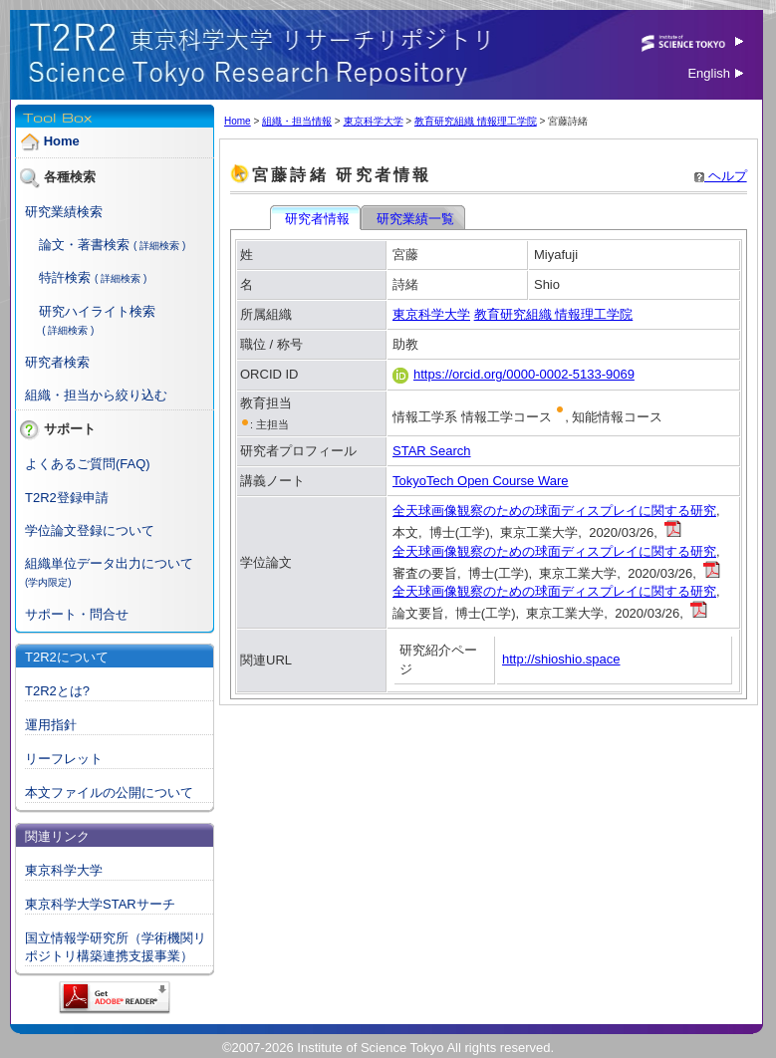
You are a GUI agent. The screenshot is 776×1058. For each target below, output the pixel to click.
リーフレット (64, 758)
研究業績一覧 (414, 218)
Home (62, 140)
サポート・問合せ (77, 614)
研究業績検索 (64, 211)
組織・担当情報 (297, 121)
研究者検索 (57, 362)
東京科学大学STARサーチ (100, 904)
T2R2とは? (57, 690)
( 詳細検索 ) (159, 245)
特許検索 (65, 277)
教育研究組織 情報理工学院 (475, 121)
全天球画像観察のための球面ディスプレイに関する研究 (554, 510)
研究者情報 (317, 218)
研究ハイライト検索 (97, 311)
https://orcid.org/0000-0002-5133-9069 (513, 374)
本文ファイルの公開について (109, 792)
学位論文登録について (89, 530)
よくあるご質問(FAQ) (87, 463)
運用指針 (51, 724)
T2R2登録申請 (67, 497)
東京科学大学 (64, 870)
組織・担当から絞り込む (96, 395)
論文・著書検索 (84, 244)
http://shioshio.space (561, 659)
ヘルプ (720, 175)
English (714, 73)
